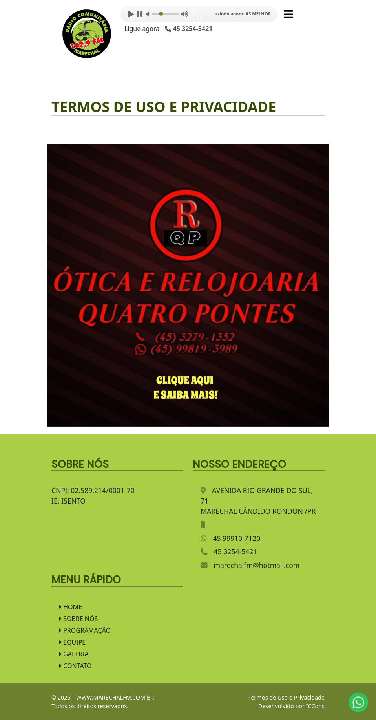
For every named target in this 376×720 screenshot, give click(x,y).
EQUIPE (72, 642)
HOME (70, 607)
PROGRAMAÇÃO (85, 630)
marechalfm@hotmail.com (257, 565)
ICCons (315, 706)
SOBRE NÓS (78, 618)
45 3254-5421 (235, 551)
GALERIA (74, 654)
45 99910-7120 (236, 538)
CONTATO (75, 665)
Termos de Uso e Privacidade (286, 697)
